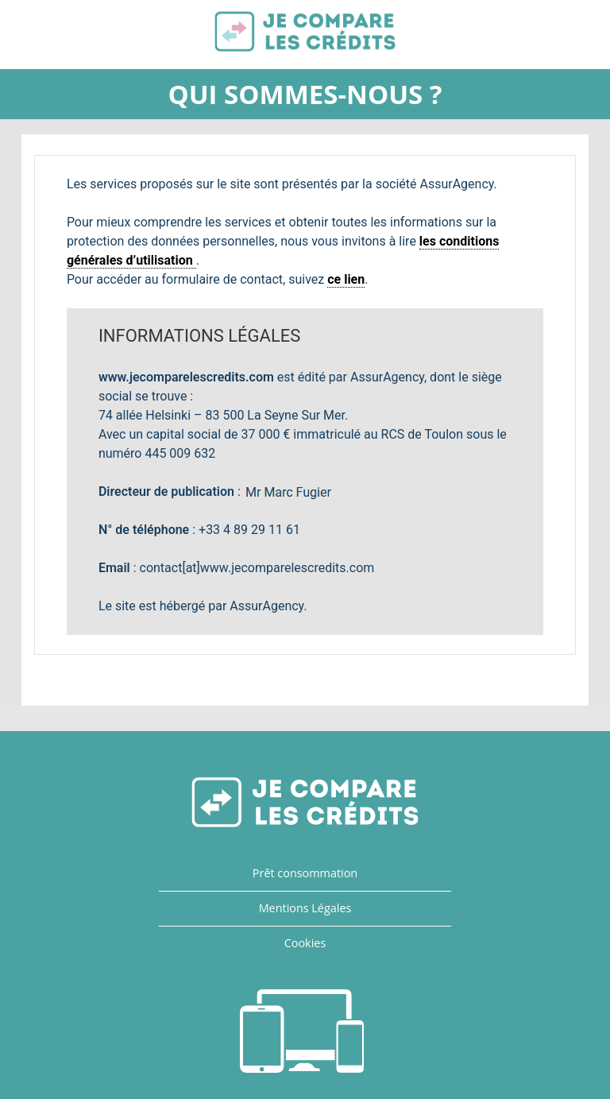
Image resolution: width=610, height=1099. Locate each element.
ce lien (346, 279)
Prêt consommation (305, 872)
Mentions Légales (305, 907)
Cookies (305, 942)
